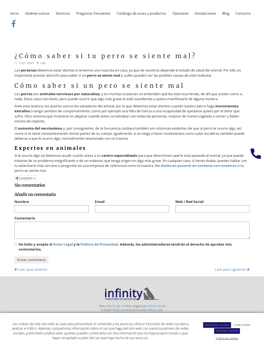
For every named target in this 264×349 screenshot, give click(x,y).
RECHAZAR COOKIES (217, 325)
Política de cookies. (227, 338)
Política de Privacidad (99, 244)
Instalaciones (205, 13)
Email (100, 201)
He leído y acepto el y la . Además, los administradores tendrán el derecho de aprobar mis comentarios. (125, 247)
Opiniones (180, 13)
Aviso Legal (63, 244)
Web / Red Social (189, 201)
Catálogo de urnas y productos (141, 13)
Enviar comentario (31, 260)
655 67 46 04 (156, 306)
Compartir (25, 178)
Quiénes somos (37, 13)
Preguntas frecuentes (93, 13)
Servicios (63, 13)
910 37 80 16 (115, 306)
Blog (225, 13)
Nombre (21, 201)
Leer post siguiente (232, 269)
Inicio (14, 13)
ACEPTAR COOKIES (227, 330)
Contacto (243, 13)
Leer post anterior (30, 269)
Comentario (24, 218)
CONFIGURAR (242, 325)
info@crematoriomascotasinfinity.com (137, 310)
